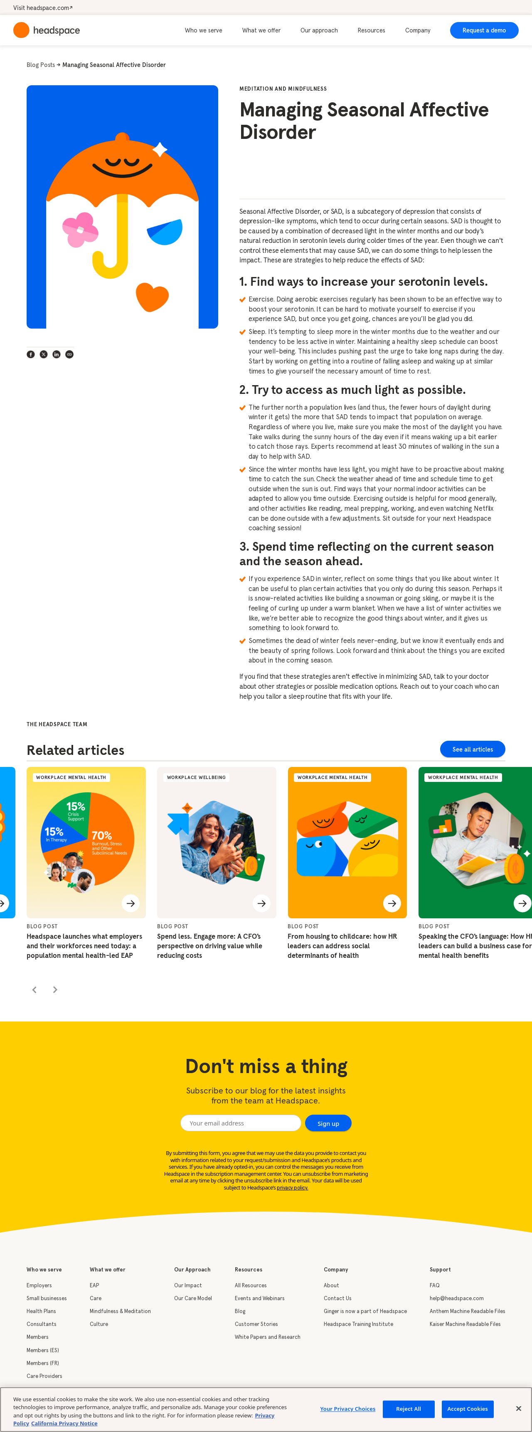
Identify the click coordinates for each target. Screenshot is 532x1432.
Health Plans (41, 1311)
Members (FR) (43, 1363)
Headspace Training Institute (358, 1324)
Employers (39, 1286)
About (331, 1286)
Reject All (408, 1408)
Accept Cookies (467, 1408)
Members (38, 1337)
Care (95, 1298)
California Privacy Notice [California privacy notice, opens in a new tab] (64, 1423)
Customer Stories (256, 1324)
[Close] (519, 1408)
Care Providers (44, 1376)
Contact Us (338, 1298)
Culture (99, 1324)
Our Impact (188, 1286)
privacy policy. (292, 1188)
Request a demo (484, 30)
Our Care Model (193, 1298)
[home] (46, 30)
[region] (266, 1409)
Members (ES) (43, 1350)
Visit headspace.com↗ (43, 8)
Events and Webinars (260, 1298)
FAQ (435, 1286)
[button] (208, 30)
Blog (240, 1311)
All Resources (251, 1286)
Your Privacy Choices (347, 1408)
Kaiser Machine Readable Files (465, 1324)
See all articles (473, 749)
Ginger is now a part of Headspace (365, 1311)
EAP (94, 1286)
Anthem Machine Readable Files (467, 1311)
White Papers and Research (267, 1337)
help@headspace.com (457, 1298)
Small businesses (47, 1298)
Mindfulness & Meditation (120, 1311)
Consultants (42, 1324)
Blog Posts (41, 65)
